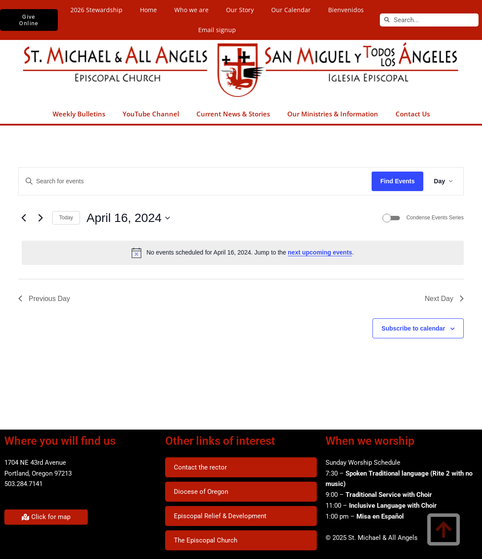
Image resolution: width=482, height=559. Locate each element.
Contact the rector (200, 467)
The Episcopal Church (205, 540)
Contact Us (413, 113)
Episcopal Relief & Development (220, 516)
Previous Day (44, 298)
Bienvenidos (346, 10)
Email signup (217, 30)
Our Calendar (291, 10)
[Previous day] (23, 218)
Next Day (444, 298)
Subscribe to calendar (413, 328)
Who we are (191, 10)
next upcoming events (320, 252)
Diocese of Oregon (201, 492)
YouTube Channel (151, 113)
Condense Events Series (435, 218)
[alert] (243, 253)
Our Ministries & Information (332, 113)
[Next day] (40, 218)
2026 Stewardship (96, 10)
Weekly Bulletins (79, 113)
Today (66, 218)
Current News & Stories (233, 113)
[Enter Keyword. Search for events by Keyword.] (195, 181)
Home (148, 10)
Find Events (397, 181)
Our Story (240, 10)
